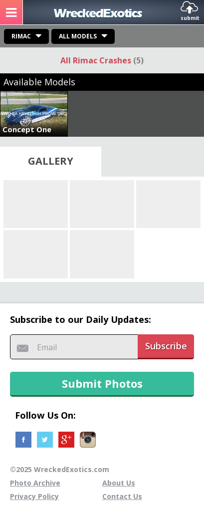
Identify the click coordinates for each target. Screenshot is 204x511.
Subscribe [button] (166, 346)
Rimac (21, 36)
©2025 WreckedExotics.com (59, 469)
